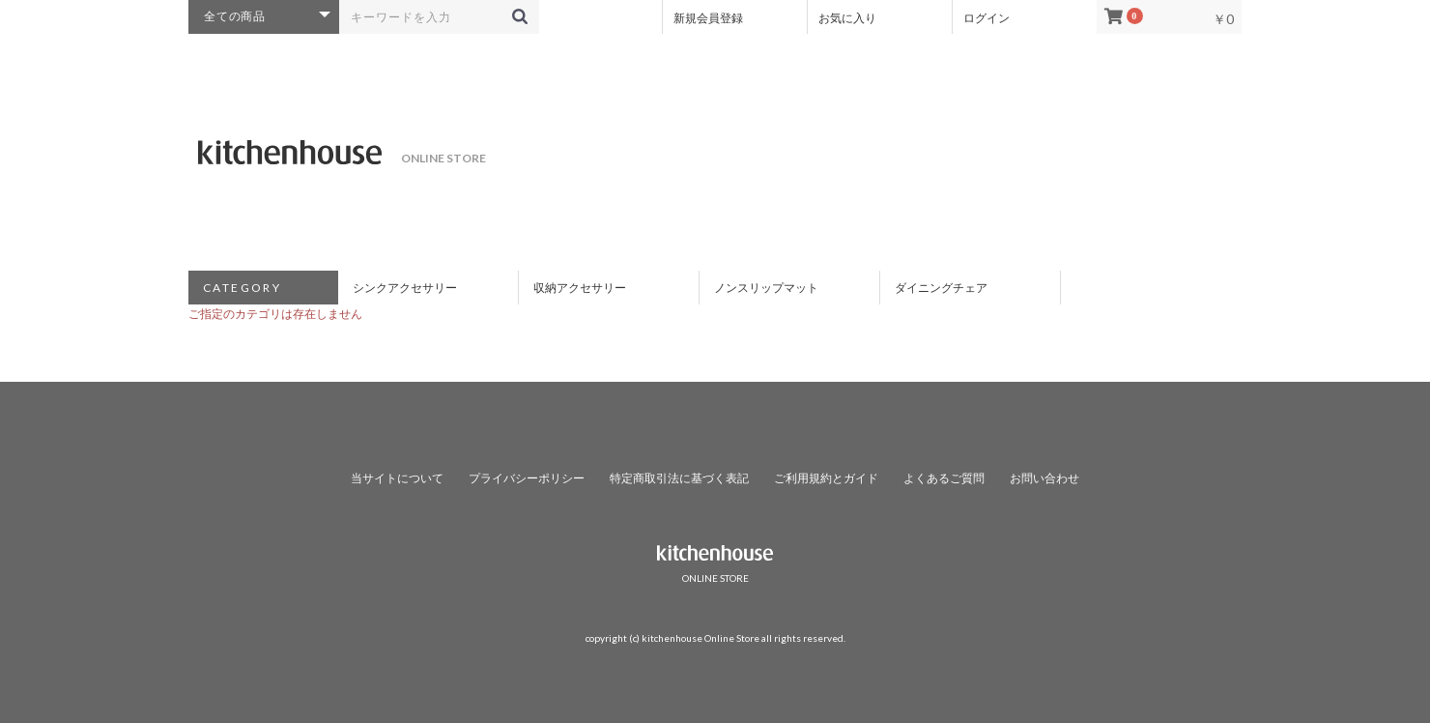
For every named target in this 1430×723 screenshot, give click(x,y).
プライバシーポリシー (527, 478)
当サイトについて (397, 478)
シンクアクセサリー (405, 287)
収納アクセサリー (579, 287)
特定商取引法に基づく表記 (679, 478)
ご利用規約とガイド (826, 478)
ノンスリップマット (766, 287)
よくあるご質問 (944, 478)
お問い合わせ (1044, 478)
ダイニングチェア (941, 287)
